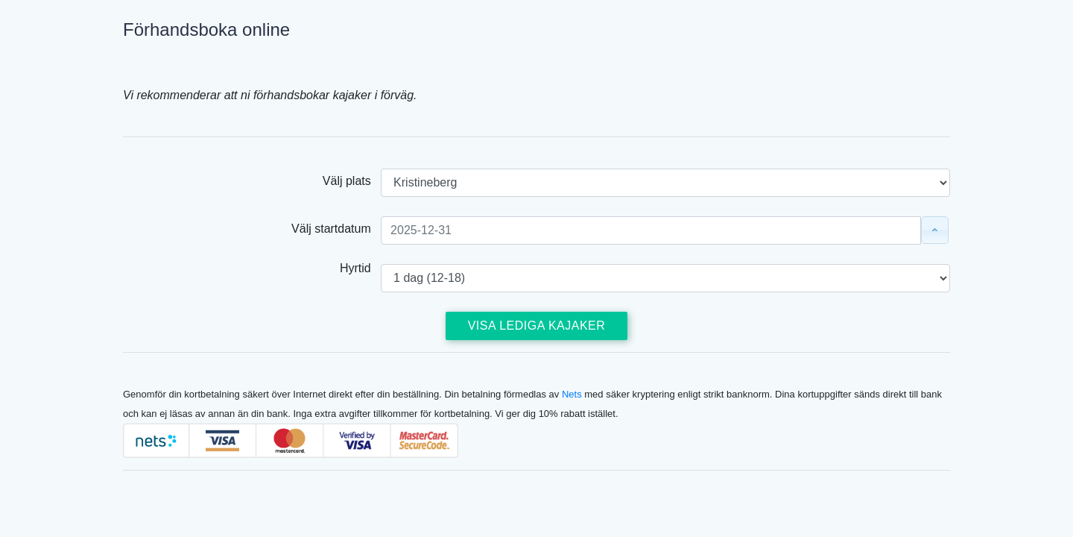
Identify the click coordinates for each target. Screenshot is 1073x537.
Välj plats (352, 181)
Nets (572, 394)
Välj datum (931, 229)
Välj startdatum (336, 228)
